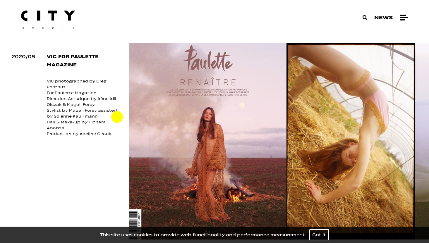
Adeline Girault (96, 133)
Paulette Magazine (75, 92)
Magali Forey (81, 104)
